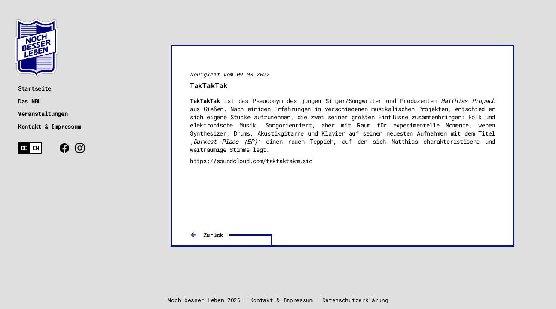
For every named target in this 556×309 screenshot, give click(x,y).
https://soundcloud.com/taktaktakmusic (251, 161)
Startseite (34, 88)
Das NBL (29, 101)
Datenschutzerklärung (355, 300)
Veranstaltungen (43, 113)
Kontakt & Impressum (49, 126)
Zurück (213, 235)
